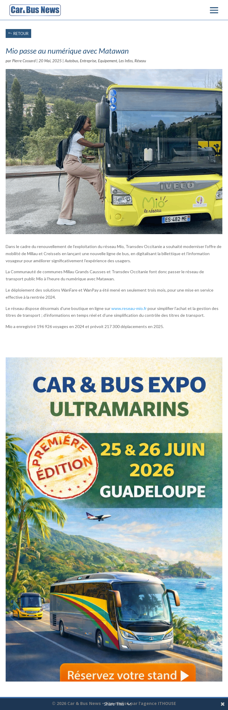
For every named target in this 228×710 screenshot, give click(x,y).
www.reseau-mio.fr (129, 308)
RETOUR (20, 33)
